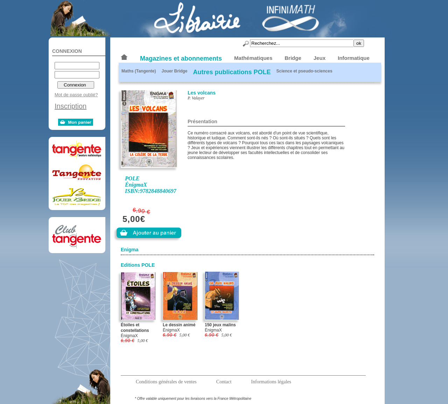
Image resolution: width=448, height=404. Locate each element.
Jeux (320, 58)
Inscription (70, 106)
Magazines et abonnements (181, 58)
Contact (224, 381)
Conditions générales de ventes (166, 381)
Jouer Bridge (174, 71)
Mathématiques (253, 58)
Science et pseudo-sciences (304, 71)
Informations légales (271, 381)
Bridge (293, 58)
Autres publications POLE (232, 72)
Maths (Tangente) (138, 71)
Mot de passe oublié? (76, 94)
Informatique (354, 58)
